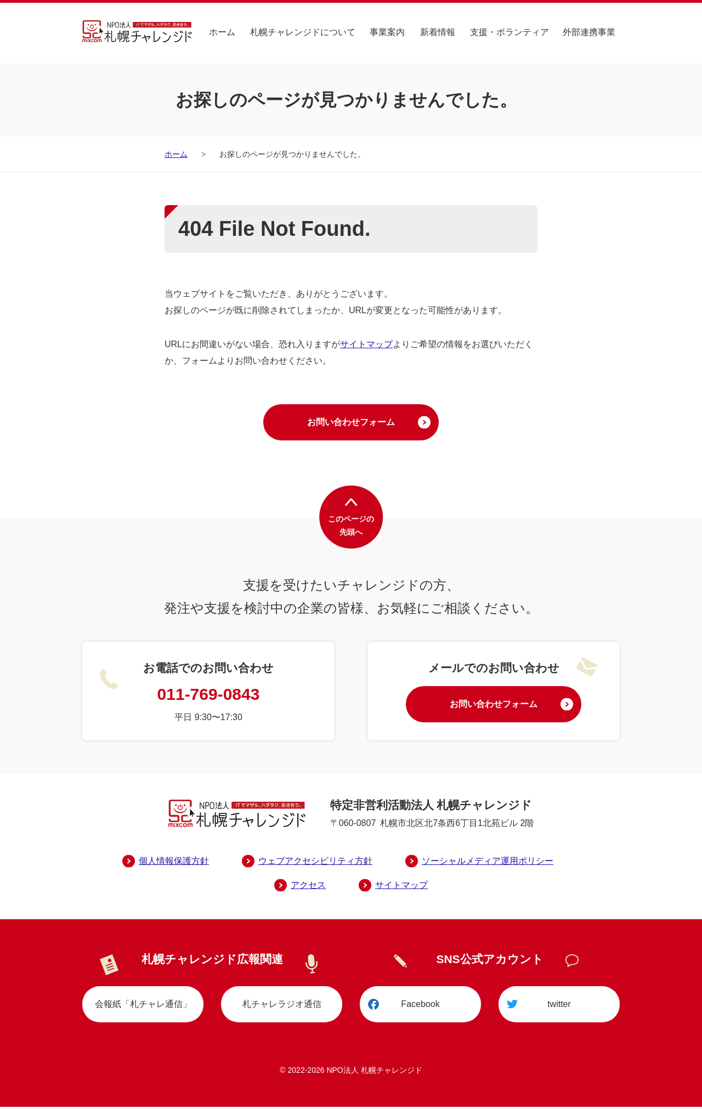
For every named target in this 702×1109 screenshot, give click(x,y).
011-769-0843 (208, 695)
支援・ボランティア (510, 31)
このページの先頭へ (351, 527)
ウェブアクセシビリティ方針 (315, 862)
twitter (559, 1005)
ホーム (224, 31)
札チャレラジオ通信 (281, 1005)
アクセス (308, 886)
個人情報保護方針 (174, 862)
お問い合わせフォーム (351, 422)
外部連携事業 (589, 31)
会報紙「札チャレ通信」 (143, 1005)
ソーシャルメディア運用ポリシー (487, 862)
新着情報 (438, 31)
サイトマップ (366, 344)
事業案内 (388, 31)
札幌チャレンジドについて (303, 31)
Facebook (420, 1005)
